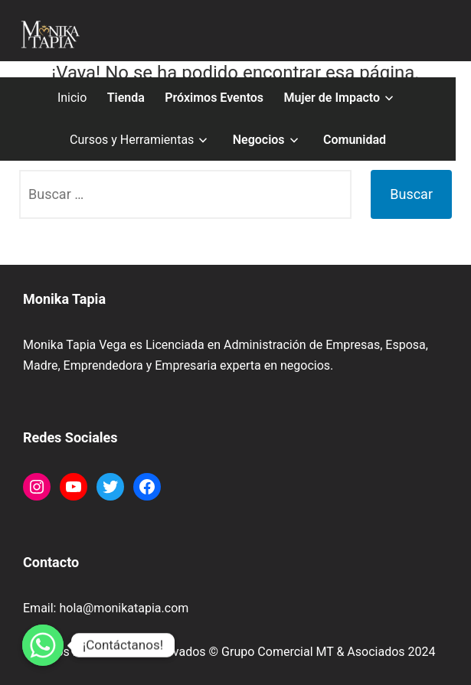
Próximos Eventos (214, 97)
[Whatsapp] (43, 645)
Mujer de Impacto (331, 97)
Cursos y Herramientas (132, 139)
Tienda (126, 97)
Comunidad (354, 139)
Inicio (72, 97)
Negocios (259, 139)
